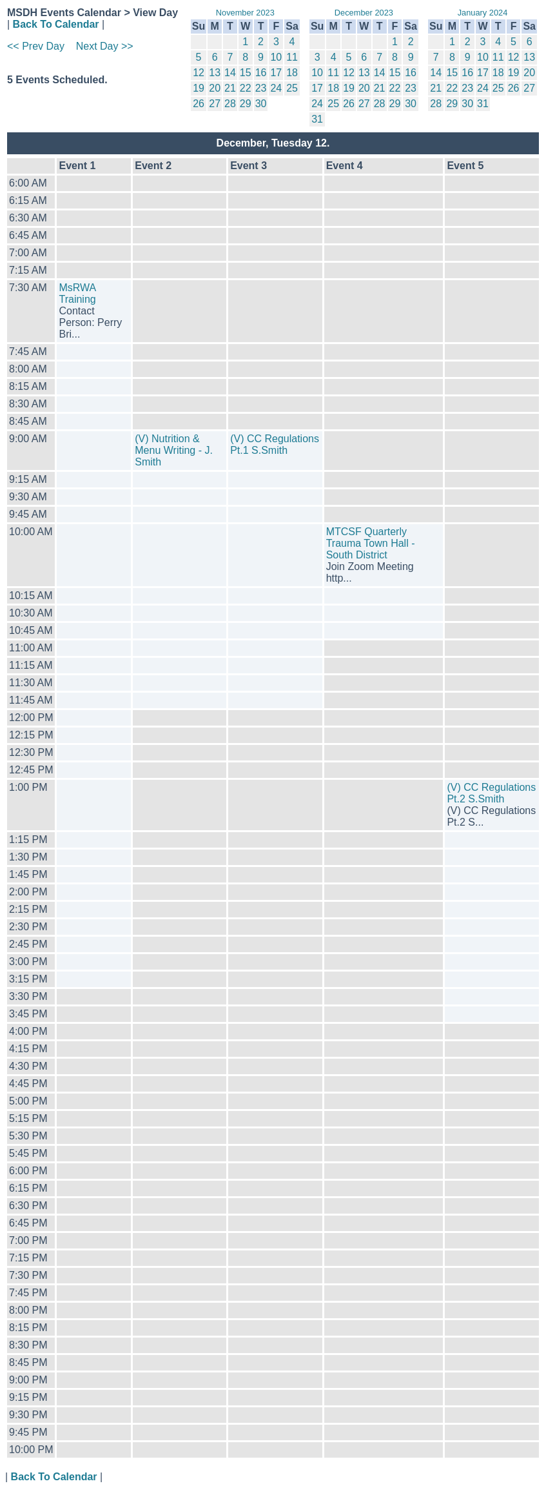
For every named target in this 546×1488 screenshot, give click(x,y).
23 (261, 88)
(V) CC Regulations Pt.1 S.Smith (274, 444)
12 (198, 72)
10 (276, 57)
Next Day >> (104, 46)
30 (261, 103)
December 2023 (364, 12)
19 (198, 88)
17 (276, 72)
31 (317, 119)
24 (276, 88)
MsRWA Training (77, 293)
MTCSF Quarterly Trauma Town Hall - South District (370, 543)
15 (245, 72)
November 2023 (245, 12)
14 (230, 72)
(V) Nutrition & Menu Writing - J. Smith (174, 450)
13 (214, 72)
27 (214, 103)
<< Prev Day (35, 46)
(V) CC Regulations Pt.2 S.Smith (491, 793)
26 (198, 103)
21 (230, 88)
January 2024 (483, 12)
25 (292, 88)
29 (245, 103)
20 (214, 88)
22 (245, 88)
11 (292, 57)
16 (261, 72)
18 (292, 72)
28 (230, 103)
